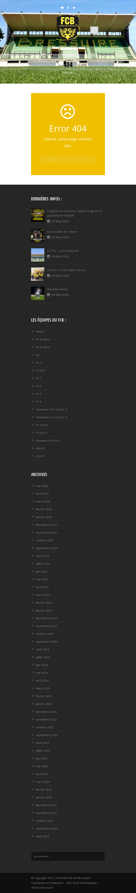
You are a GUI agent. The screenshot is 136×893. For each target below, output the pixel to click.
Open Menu (94, 30)
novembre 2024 (46, 626)
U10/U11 (42, 433)
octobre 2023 (45, 727)
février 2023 (44, 789)
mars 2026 (43, 501)
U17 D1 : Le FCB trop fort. (63, 251)
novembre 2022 (46, 813)
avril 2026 (42, 493)
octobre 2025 (45, 540)
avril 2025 (42, 587)
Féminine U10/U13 (48, 440)
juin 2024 (42, 665)
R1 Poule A (43, 339)
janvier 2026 (44, 517)
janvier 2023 (44, 797)
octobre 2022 (45, 821)
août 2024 (42, 649)
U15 (38, 394)
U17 (38, 378)
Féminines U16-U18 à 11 (52, 409)
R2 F (39, 363)
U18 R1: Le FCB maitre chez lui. (66, 270)
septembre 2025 (47, 548)
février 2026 (44, 509)
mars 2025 (43, 595)
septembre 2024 (47, 641)
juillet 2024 (43, 657)
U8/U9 (40, 448)
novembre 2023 (46, 719)
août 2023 (42, 743)
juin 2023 (42, 758)
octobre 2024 (45, 634)
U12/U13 (42, 425)
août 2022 (42, 836)
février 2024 (44, 696)
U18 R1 (41, 370)
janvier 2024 (44, 704)
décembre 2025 (46, 525)
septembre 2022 (47, 828)
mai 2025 (42, 579)
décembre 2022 (46, 805)
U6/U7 (40, 456)
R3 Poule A (43, 347)
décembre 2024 (46, 618)
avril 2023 (42, 774)
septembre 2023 (47, 735)
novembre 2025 (46, 532)
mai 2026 (42, 486)
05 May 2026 (60, 221)
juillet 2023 (43, 750)
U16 (38, 386)
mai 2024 (42, 673)
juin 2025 (42, 571)
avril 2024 (42, 680)
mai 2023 (42, 766)
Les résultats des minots (62, 231)
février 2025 (44, 602)
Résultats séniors (57, 289)
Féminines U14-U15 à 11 (52, 417)
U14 (38, 401)
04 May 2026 (60, 237)
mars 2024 (43, 688)
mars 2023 (43, 782)
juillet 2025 (43, 564)
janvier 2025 (44, 610)
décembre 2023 (46, 711)
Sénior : (40, 331)
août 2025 (42, 556)
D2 (38, 355)
